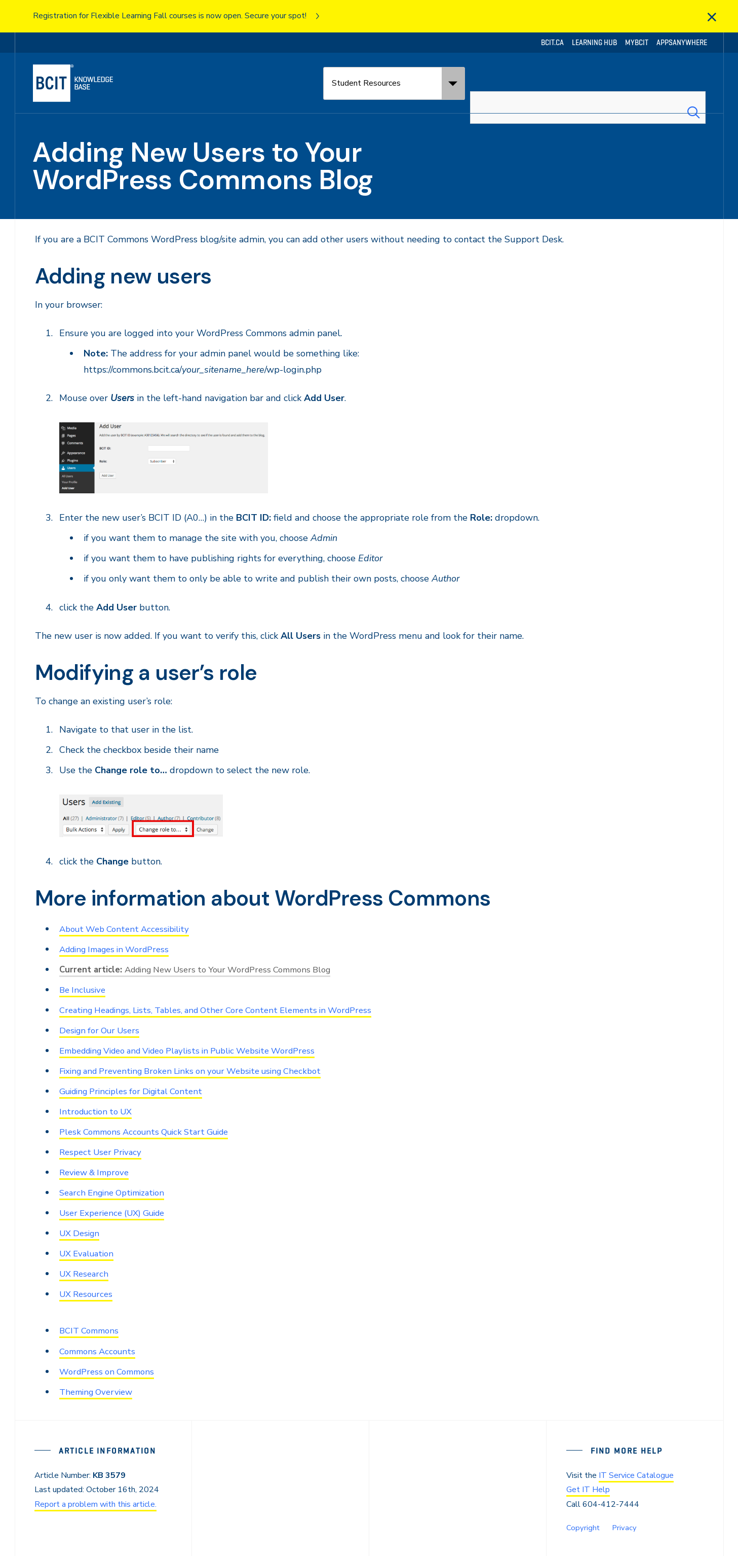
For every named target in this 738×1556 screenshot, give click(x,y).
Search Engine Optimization (116, 1192)
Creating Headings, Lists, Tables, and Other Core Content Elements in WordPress (228, 1010)
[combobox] (588, 83)
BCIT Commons (91, 1330)
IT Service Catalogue (636, 1475)
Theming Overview (99, 1392)
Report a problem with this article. (95, 1504)
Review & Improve (97, 1172)
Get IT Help (588, 1489)
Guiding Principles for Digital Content (137, 1091)
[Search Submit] (693, 83)
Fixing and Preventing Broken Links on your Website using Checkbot (201, 1071)
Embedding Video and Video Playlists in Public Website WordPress (200, 1050)
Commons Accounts (100, 1351)
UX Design (81, 1233)
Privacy (621, 1527)
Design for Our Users (102, 1030)
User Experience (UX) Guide (117, 1213)
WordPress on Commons (110, 1371)
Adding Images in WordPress (120, 949)
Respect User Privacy (103, 1152)
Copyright (581, 1527)
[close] (712, 17)
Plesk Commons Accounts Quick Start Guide (151, 1132)
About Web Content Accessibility (129, 929)
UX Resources (88, 1294)
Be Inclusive (84, 990)
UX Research (85, 1274)
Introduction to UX (98, 1111)
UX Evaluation (89, 1253)
